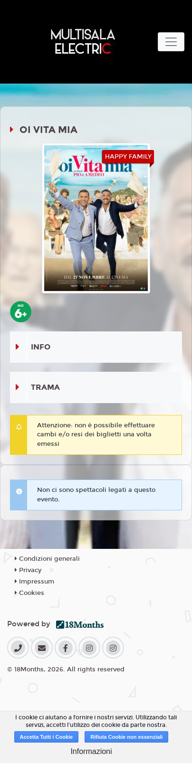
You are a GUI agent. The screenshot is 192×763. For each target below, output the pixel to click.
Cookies (29, 593)
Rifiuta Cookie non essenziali (126, 737)
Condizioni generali (47, 559)
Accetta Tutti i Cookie (46, 737)
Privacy (28, 570)
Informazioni (91, 751)
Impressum (34, 581)
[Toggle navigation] (171, 41)
